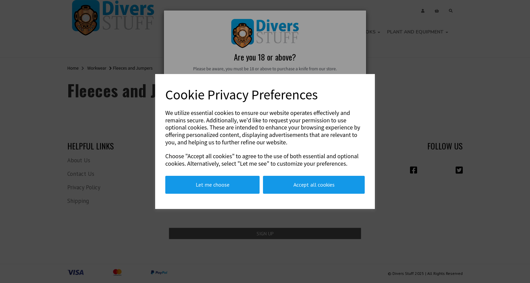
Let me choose (213, 184)
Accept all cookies (314, 184)
